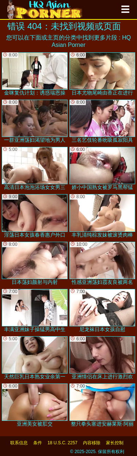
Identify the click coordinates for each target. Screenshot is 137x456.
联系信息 (19, 442)
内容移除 (91, 442)
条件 (37, 442)
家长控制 (114, 442)
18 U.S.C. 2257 (62, 442)
